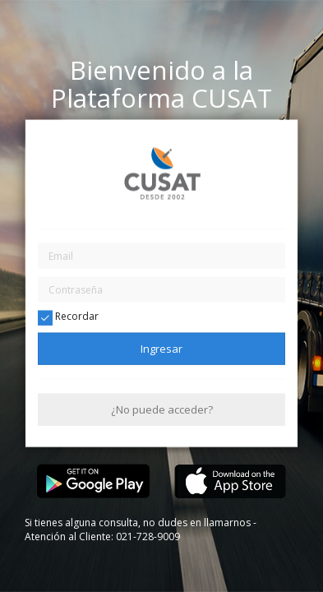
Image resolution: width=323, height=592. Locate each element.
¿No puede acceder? (162, 409)
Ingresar (161, 347)
